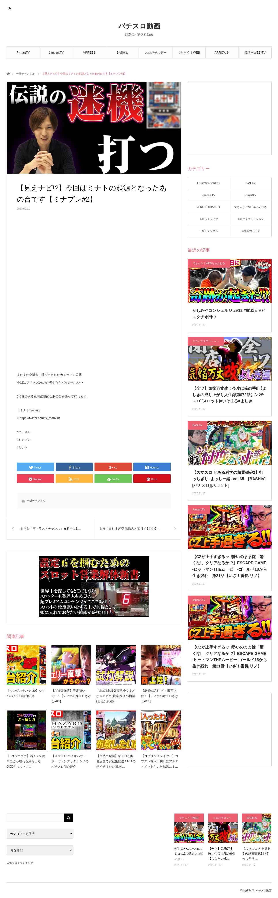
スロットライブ (208, 219)
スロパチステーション (155, 54)
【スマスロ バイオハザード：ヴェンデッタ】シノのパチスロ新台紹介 (70, 761)
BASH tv (123, 52)
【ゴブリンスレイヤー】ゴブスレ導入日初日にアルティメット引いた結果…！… (159, 761)
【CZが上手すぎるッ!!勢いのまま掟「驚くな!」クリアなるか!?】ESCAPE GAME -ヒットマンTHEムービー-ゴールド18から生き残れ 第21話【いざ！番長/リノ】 (229, 566)
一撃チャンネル (25, 73)
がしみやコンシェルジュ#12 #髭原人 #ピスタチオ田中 (228, 313)
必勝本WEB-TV (254, 52)
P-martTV (23, 52)
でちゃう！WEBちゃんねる (189, 54)
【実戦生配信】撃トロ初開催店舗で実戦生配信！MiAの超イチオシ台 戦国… (116, 761)
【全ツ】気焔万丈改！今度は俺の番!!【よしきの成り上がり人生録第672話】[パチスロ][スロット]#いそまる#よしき (229, 394)
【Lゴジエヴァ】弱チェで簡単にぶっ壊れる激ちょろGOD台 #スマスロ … (26, 761)
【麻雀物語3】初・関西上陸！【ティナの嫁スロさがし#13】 (159, 696)
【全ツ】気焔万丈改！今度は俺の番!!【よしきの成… (221, 853)
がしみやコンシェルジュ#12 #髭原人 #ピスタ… (188, 853)
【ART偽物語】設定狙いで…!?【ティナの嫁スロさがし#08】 (71, 696)
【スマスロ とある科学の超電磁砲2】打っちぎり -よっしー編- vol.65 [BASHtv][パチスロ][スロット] (229, 478)
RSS (9, 7)
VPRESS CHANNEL (89, 54)
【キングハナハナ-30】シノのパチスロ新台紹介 (26, 693)
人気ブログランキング (20, 862)
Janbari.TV (56, 52)
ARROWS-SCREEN (221, 54)
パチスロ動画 (139, 26)
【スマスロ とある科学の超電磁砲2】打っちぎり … (256, 853)
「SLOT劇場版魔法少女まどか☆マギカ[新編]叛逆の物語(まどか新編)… (115, 696)
